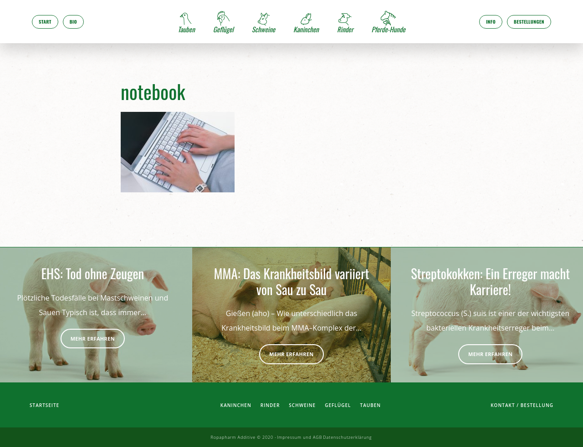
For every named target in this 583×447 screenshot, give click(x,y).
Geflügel (338, 405)
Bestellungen (529, 21)
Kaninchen (235, 405)
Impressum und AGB (299, 437)
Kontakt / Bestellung (522, 405)
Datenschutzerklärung (347, 437)
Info (491, 21)
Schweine (302, 405)
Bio (73, 21)
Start (45, 21)
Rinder (270, 405)
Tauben (370, 405)
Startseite (44, 405)
